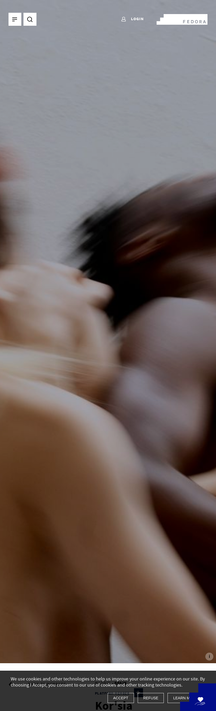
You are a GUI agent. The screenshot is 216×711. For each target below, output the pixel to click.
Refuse (150, 698)
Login (132, 19)
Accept (120, 698)
